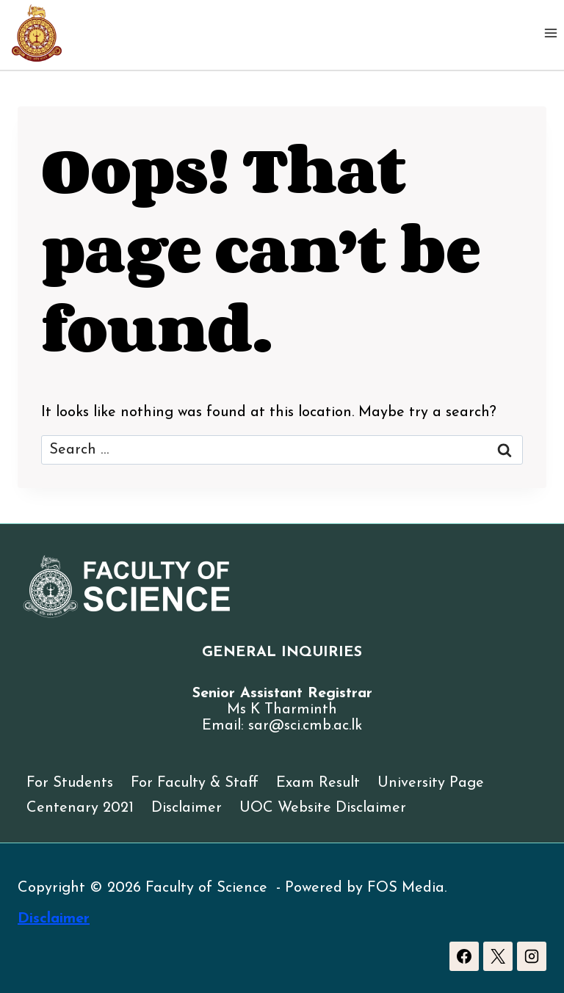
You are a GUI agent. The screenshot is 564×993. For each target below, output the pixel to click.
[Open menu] (550, 32)
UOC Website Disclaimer (322, 808)
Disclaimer (186, 808)
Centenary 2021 (80, 808)
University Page (430, 783)
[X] (498, 956)
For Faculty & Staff (194, 783)
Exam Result (318, 783)
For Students (69, 783)
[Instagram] (531, 956)
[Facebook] (464, 956)
